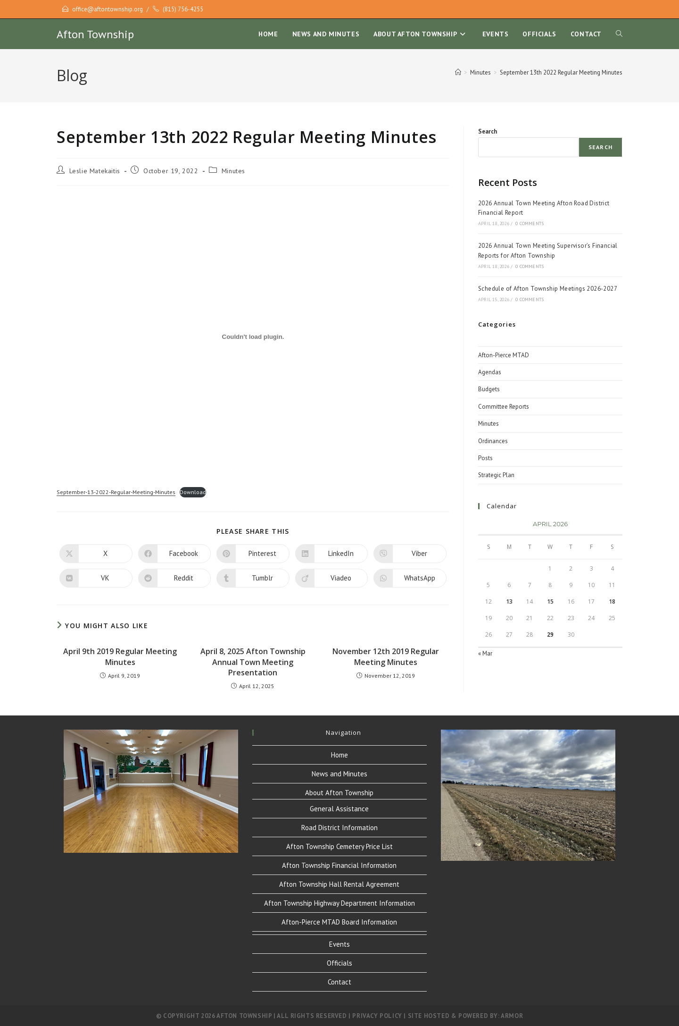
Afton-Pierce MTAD (503, 355)
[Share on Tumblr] (253, 578)
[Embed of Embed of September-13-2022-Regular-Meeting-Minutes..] (253, 336)
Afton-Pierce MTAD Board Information (339, 921)
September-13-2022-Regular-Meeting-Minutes (116, 492)
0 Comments (529, 223)
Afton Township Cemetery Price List (339, 846)
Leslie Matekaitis (94, 171)
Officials (339, 963)
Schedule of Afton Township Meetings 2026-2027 (547, 289)
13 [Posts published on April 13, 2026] (509, 601)
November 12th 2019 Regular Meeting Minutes (385, 656)
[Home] (458, 72)
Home (339, 754)
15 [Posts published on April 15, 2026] (550, 601)
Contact (339, 981)
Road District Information (339, 827)
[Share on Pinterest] (253, 553)
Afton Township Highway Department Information (339, 903)
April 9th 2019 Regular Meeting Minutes (120, 656)
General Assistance (339, 808)
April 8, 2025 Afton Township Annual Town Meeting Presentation (253, 662)
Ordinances (493, 441)
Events (339, 944)
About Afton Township (339, 792)
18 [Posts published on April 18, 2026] (612, 601)
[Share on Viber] (410, 553)
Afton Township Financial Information (339, 865)
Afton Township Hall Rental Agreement (339, 884)
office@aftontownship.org (107, 9)
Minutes (233, 171)
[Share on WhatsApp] (410, 578)
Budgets (489, 389)
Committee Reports (503, 407)
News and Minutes (339, 773)
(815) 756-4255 (183, 9)
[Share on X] (95, 553)
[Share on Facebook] (174, 553)
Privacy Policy (377, 1016)
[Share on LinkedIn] (331, 553)
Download (193, 492)
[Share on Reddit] (174, 578)
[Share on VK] (95, 578)
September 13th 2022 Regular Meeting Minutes (561, 72)
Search (487, 131)
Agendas (489, 372)
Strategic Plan (496, 475)
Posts (485, 458)
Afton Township (95, 34)
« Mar (485, 653)
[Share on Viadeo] (331, 578)
